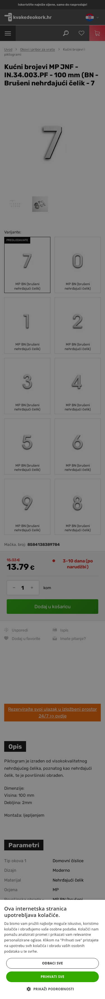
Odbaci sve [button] (52, 963)
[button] (52, 989)
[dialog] (52, 499)
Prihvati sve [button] (52, 976)
